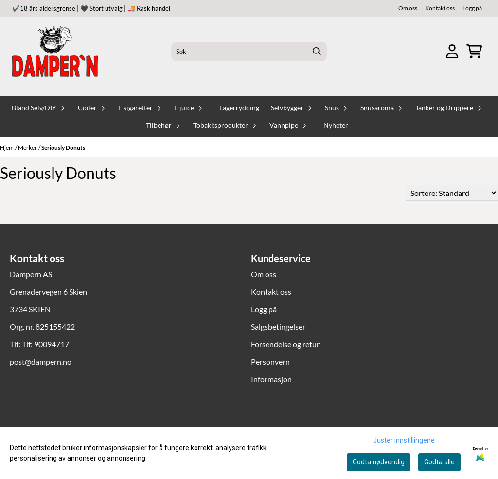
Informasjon (271, 379)
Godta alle (439, 462)
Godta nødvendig (379, 462)
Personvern (270, 361)
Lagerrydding (239, 108)
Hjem (7, 147)
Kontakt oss (440, 8)
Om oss (407, 8)
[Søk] (248, 51)
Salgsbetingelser (278, 326)
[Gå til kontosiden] (452, 51)
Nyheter (335, 125)
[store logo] (55, 51)
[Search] (317, 51)
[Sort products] (452, 193)
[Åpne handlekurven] (474, 51)
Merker (27, 147)
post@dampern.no (40, 361)
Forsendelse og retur (285, 344)
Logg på (472, 8)
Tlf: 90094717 (45, 344)
